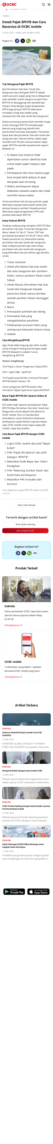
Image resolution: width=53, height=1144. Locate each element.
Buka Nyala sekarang (25, 524)
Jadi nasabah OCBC (25, 530)
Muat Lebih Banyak (26, 505)
